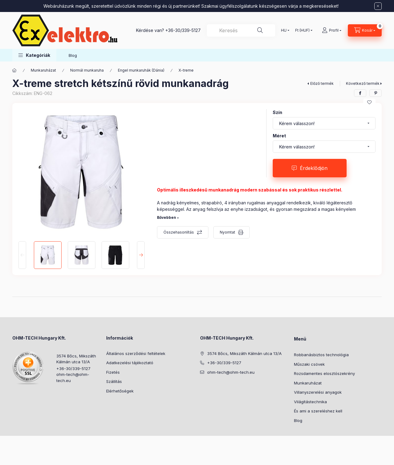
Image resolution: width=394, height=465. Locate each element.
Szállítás (114, 381)
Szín (277, 112)
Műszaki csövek (309, 364)
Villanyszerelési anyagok (318, 392)
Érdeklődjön (314, 168)
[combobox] (241, 30)
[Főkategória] (14, 70)
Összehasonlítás (178, 232)
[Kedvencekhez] (369, 102)
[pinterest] (375, 93)
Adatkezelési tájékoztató (129, 362)
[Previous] (22, 255)
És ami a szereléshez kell (318, 410)
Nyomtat (227, 232)
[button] (34, 55)
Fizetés (113, 372)
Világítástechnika (310, 401)
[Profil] (332, 30)
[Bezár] (378, 6)
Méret (279, 135)
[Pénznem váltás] (302, 30)
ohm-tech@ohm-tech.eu (72, 377)
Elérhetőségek (120, 390)
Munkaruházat (43, 70)
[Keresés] (260, 30)
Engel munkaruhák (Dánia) (141, 70)
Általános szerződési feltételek (135, 353)
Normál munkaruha (87, 70)
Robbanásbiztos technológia (321, 354)
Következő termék (363, 83)
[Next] (141, 255)
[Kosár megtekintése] (365, 30)
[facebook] (360, 93)
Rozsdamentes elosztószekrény (324, 373)
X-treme (186, 70)
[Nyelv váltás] (283, 30)
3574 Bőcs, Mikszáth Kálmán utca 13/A (76, 359)
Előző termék (322, 83)
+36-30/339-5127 (183, 30)
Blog (73, 55)
